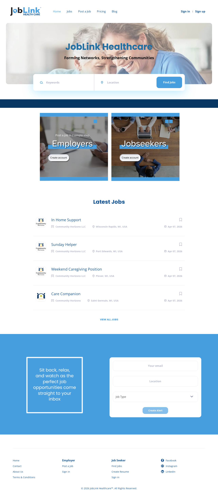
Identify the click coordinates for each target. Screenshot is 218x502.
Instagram (171, 466)
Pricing (101, 11)
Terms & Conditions (24, 477)
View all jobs (109, 319)
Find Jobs (169, 82)
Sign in (185, 11)
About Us (18, 471)
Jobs (69, 11)
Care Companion (66, 293)
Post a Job (84, 11)
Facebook (171, 460)
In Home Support (66, 219)
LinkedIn (170, 471)
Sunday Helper (64, 244)
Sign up (200, 11)
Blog (114, 11)
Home (57, 11)
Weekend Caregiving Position (76, 269)
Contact (17, 466)
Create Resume (120, 471)
